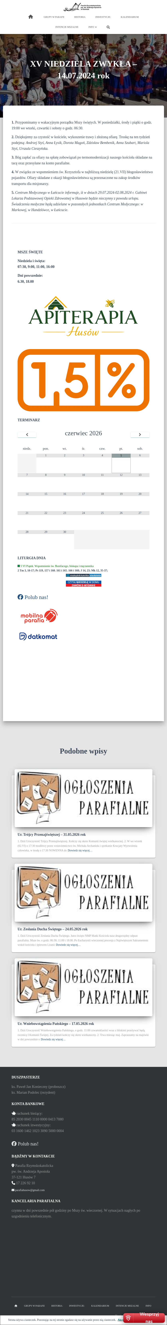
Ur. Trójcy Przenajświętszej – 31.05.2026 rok (52, 835)
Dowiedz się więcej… (80, 850)
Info (92, 27)
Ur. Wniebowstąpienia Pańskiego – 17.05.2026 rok (56, 1024)
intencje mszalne (67, 27)
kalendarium (130, 17)
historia (79, 17)
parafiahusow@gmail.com (29, 1190)
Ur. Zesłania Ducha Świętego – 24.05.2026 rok (53, 929)
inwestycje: (103, 17)
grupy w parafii (54, 17)
